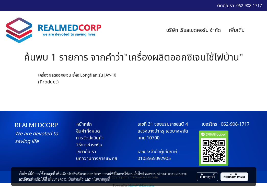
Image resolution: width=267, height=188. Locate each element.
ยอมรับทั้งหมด (234, 176)
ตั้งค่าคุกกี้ (207, 176)
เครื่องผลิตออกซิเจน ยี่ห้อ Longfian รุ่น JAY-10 (77, 75)
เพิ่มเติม (237, 30)
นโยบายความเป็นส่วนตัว (65, 179)
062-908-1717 (235, 124)
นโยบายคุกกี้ (101, 179)
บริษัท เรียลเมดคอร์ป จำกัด (193, 30)
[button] (256, 30)
